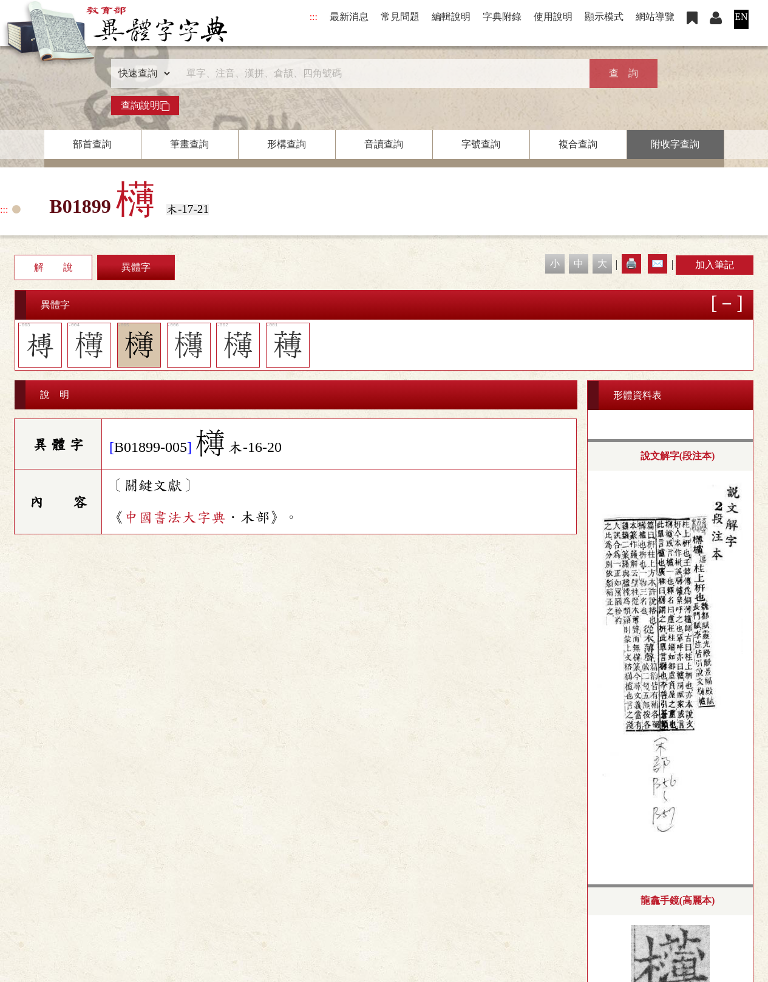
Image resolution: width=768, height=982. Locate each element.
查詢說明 (145, 105)
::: (314, 17)
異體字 (136, 267)
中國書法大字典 (175, 517)
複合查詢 (578, 144)
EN (741, 17)
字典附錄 (502, 17)
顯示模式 (604, 17)
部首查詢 (92, 144)
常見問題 (400, 17)
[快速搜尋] (380, 73)
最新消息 (349, 17)
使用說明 (553, 17)
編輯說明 (451, 17)
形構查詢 (286, 144)
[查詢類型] (141, 73)
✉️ (657, 263)
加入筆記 (714, 265)
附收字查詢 (675, 144)
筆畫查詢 (189, 144)
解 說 (53, 267)
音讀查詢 (383, 144)
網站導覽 (655, 17)
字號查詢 (480, 144)
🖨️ (631, 263)
